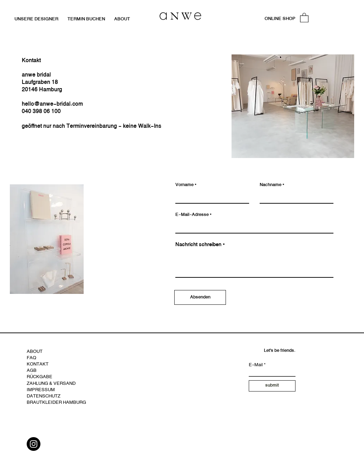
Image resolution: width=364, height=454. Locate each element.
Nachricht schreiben (198, 245)
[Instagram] (33, 444)
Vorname (184, 185)
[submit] (272, 386)
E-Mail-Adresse (192, 215)
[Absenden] (200, 297)
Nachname (270, 185)
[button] (304, 17)
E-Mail (256, 365)
